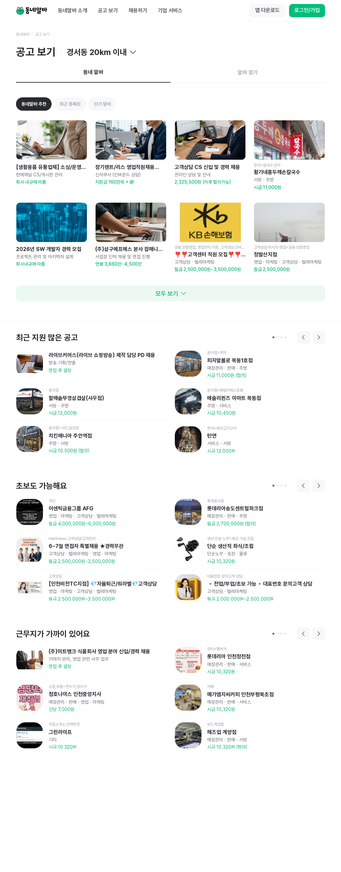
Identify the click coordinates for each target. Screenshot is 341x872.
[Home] (31, 11)
